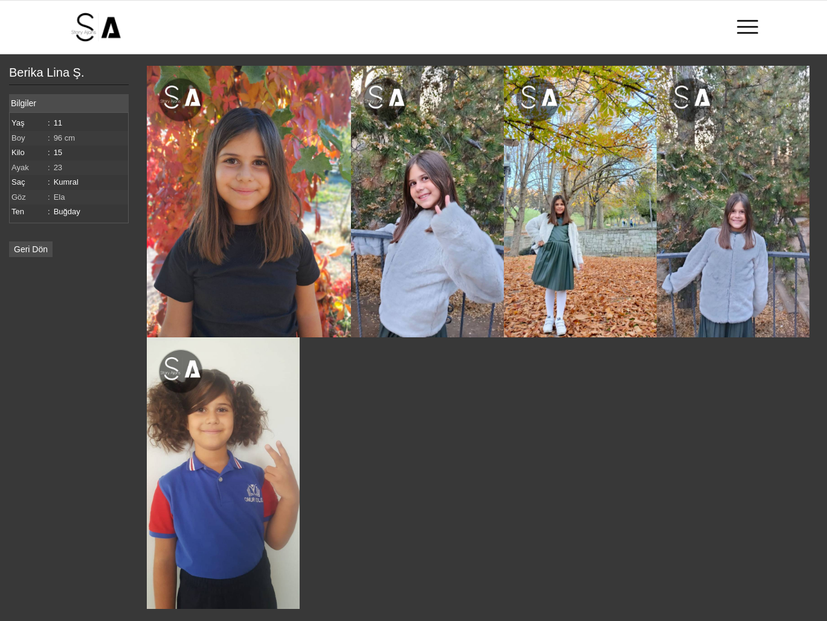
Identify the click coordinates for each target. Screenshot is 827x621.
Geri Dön (31, 249)
